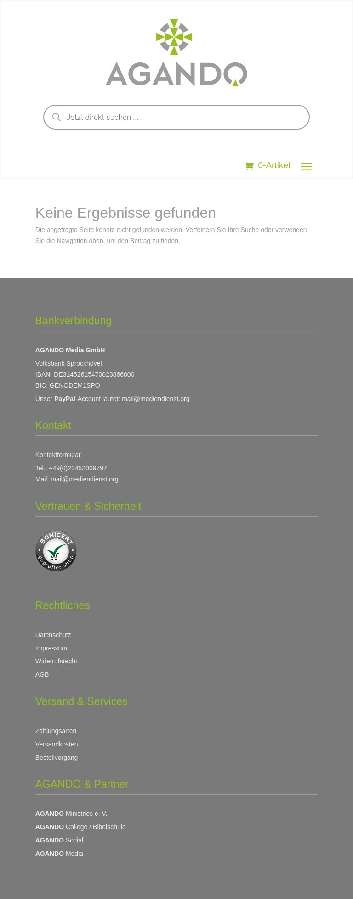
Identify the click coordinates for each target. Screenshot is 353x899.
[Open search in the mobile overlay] (176, 117)
